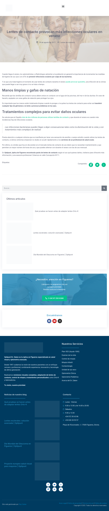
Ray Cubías (22, 504)
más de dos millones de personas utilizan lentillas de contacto (45, 117)
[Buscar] (104, 188)
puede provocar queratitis (75, 82)
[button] (63, 6)
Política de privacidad (75, 503)
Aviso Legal (62, 503)
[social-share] (91, 165)
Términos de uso (87, 503)
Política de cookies (101, 503)
